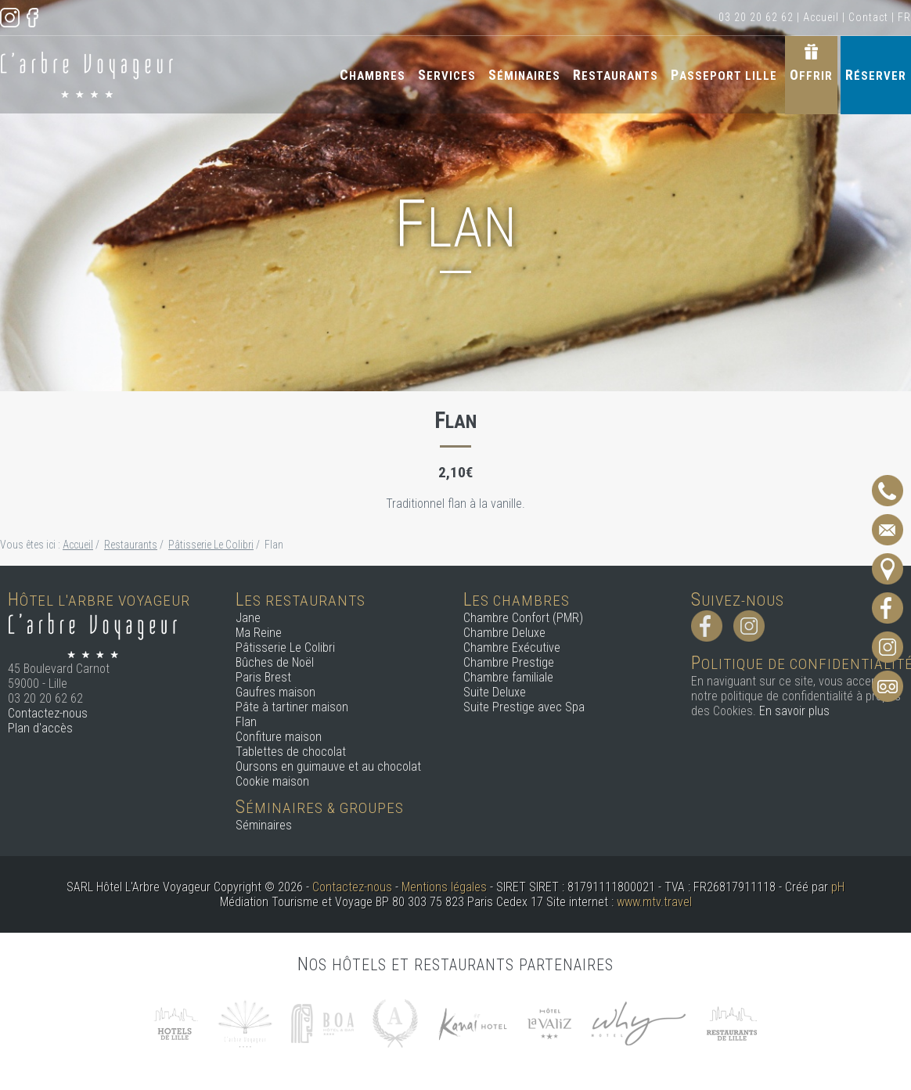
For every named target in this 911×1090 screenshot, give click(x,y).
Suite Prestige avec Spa (524, 707)
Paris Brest (263, 677)
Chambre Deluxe (504, 632)
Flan (246, 721)
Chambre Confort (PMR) (523, 617)
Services (447, 75)
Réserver (875, 75)
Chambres (372, 75)
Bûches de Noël (275, 662)
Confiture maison (279, 736)
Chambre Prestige (508, 662)
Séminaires (524, 75)
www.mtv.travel (654, 901)
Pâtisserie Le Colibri (285, 647)
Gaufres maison (275, 692)
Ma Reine (259, 632)
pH (837, 887)
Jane (248, 617)
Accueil (821, 17)
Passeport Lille (724, 75)
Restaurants (615, 75)
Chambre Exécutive (511, 647)
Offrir (811, 75)
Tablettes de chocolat (291, 751)
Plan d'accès (40, 728)
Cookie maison (272, 781)
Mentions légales (444, 887)
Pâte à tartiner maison (292, 707)
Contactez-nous (48, 713)
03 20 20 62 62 (756, 17)
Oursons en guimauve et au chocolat (328, 766)
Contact (868, 17)
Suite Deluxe (494, 692)
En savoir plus (794, 710)
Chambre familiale (508, 677)
